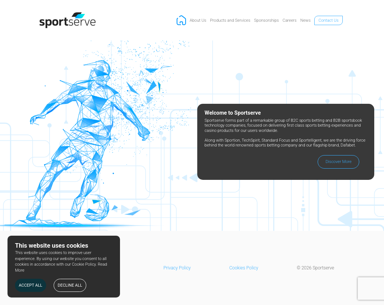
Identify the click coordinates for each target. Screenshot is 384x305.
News (305, 20)
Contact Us (328, 20)
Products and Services (230, 20)
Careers (290, 20)
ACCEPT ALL (30, 285)
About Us (198, 20)
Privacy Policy (177, 268)
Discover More (338, 161)
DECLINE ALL (70, 285)
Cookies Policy (243, 268)
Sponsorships (266, 20)
